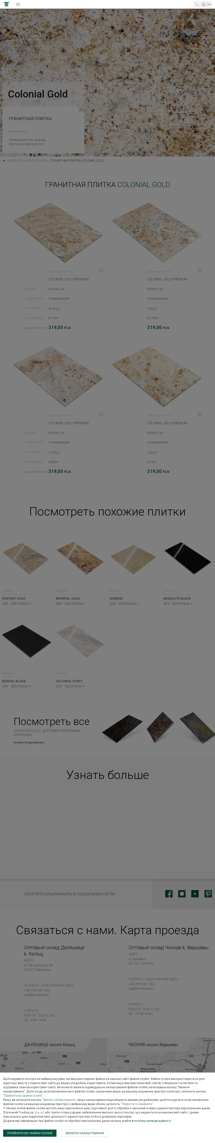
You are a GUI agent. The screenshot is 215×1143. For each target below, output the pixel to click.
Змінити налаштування (84, 1133)
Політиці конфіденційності (152, 1121)
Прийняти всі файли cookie (29, 1133)
